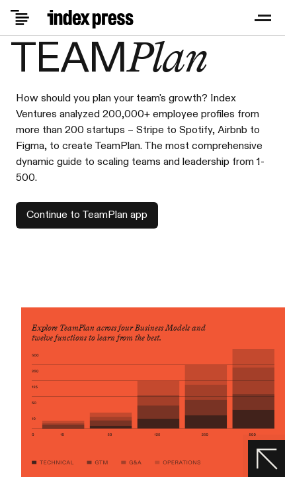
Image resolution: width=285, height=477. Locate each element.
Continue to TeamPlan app (86, 215)
